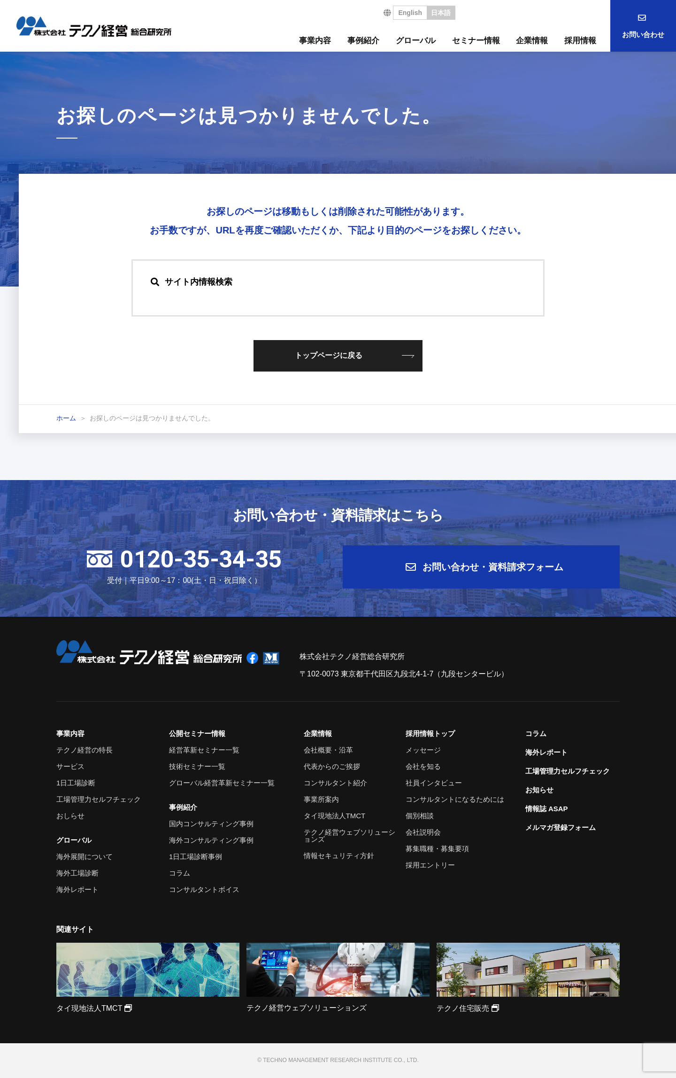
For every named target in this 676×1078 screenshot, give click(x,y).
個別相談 (420, 816)
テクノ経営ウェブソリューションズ (349, 835)
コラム (179, 873)
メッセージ (423, 750)
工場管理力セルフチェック (98, 799)
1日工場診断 (75, 783)
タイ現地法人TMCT (335, 816)
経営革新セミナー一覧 (204, 750)
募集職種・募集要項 (437, 849)
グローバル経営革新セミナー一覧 (222, 783)
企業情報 (532, 40)
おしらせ (70, 816)
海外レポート (77, 889)
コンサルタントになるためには (455, 799)
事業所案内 (321, 799)
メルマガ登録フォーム (560, 827)
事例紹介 (363, 40)
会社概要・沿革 (328, 750)
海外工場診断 (77, 873)
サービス (70, 766)
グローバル (416, 40)
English (410, 12)
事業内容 (315, 40)
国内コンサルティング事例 (211, 824)
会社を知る (423, 766)
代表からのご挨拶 (332, 766)
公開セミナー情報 (197, 733)
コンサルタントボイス (204, 889)
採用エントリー (430, 865)
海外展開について (84, 857)
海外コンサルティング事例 (211, 840)
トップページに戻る (328, 355)
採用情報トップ (430, 733)
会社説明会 (423, 832)
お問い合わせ (643, 35)
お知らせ (539, 790)
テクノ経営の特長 (84, 750)
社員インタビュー (434, 783)
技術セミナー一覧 (197, 766)
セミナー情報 (476, 40)
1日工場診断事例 (195, 857)
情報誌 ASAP (546, 809)
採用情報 (580, 40)
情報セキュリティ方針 (339, 856)
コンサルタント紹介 (335, 783)
